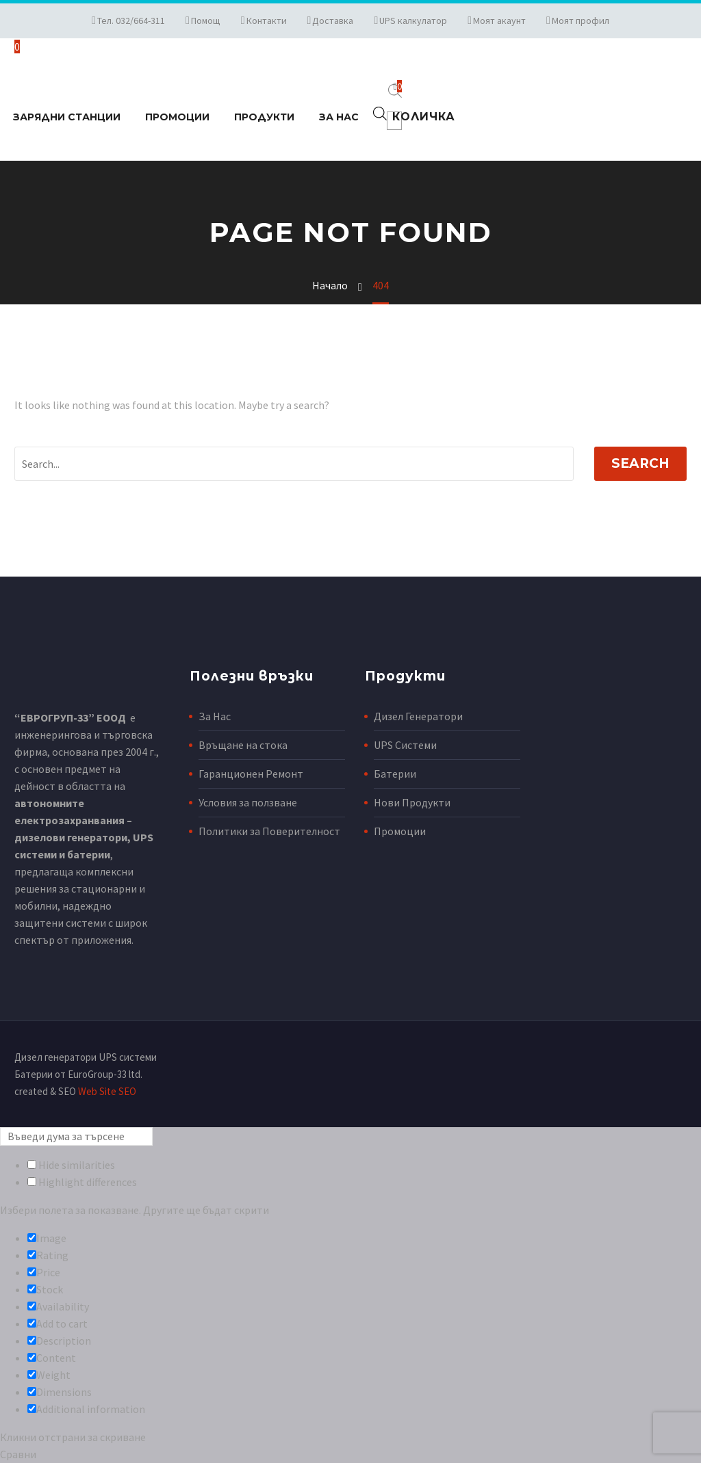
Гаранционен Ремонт (251, 773)
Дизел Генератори (418, 716)
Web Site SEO (107, 1091)
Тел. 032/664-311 (131, 20)
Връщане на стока (243, 745)
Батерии (395, 773)
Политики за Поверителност (269, 831)
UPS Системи (405, 745)
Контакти (266, 20)
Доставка (332, 20)
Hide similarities (71, 1165)
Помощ (205, 20)
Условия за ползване (248, 802)
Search (640, 463)
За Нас (339, 117)
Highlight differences (82, 1182)
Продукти (264, 117)
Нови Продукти (412, 802)
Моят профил (580, 20)
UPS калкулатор (413, 20)
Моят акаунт (499, 20)
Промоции (177, 117)
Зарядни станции (66, 117)
